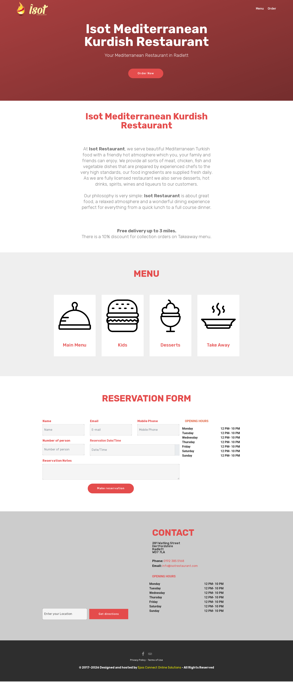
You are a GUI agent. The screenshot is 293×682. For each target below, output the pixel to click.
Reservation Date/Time (105, 441)
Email (94, 421)
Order (272, 9)
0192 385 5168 (174, 561)
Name (47, 421)
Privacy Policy (138, 660)
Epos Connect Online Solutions (159, 668)
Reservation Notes (57, 461)
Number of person (56, 441)
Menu (260, 9)
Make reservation (110, 488)
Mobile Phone (147, 421)
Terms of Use (155, 660)
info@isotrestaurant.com (180, 566)
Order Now (145, 73)
